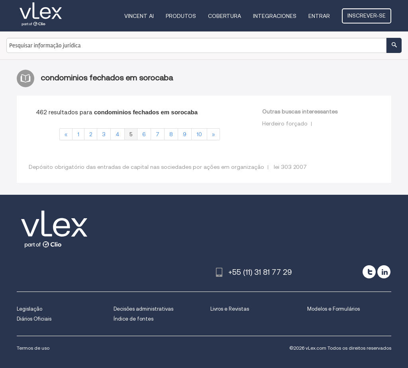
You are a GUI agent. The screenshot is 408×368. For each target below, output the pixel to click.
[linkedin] (383, 271)
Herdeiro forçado (285, 123)
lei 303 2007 (290, 167)
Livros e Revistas (229, 309)
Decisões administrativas (143, 309)
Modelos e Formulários (333, 309)
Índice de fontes (133, 319)
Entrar (319, 16)
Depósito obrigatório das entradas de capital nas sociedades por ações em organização (146, 167)
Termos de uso (33, 347)
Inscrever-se (366, 15)
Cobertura (224, 16)
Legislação (29, 309)
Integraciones (274, 16)
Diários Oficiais (34, 319)
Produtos (181, 16)
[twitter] (369, 271)
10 (199, 134)
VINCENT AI (139, 16)
